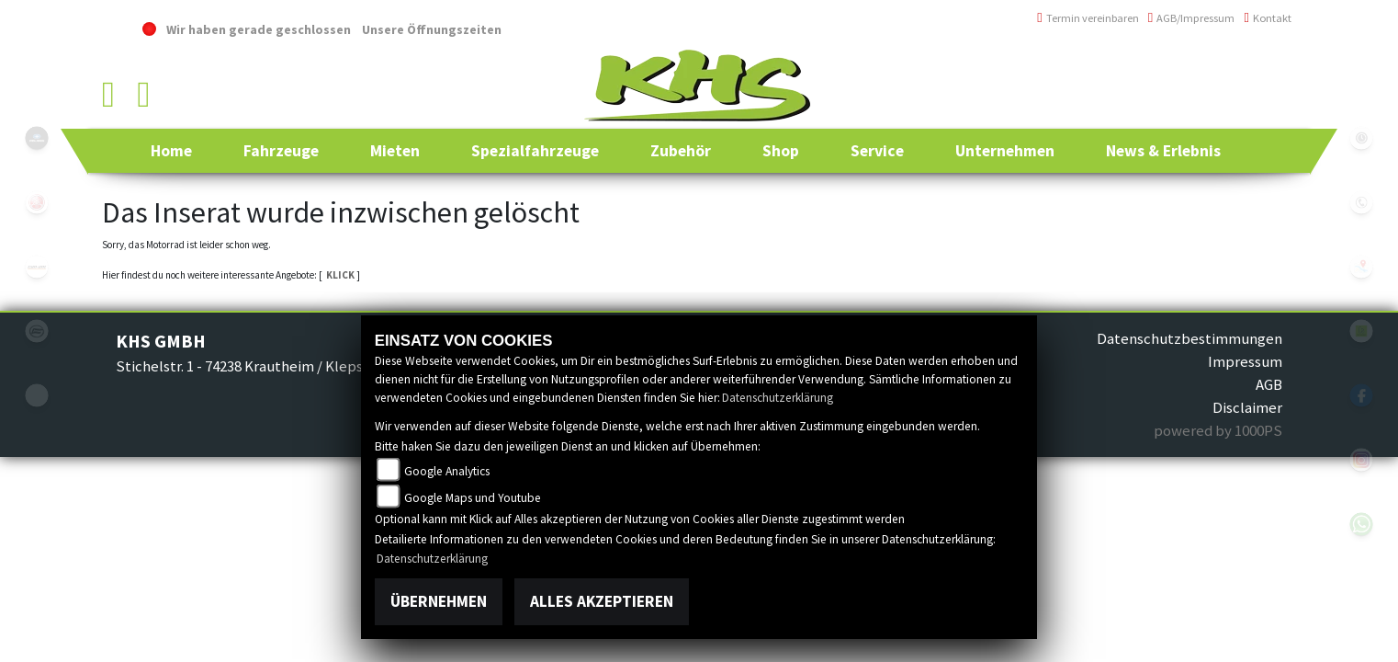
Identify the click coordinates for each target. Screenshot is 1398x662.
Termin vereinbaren (1088, 18)
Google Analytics (447, 471)
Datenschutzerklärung (777, 397)
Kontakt (1267, 18)
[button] (281, 150)
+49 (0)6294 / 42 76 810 (1226, 68)
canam (36, 266)
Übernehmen (438, 601)
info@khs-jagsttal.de (1225, 108)
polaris (36, 138)
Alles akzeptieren (601, 601)
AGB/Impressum (1191, 18)
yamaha (36, 202)
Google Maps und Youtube (472, 498)
